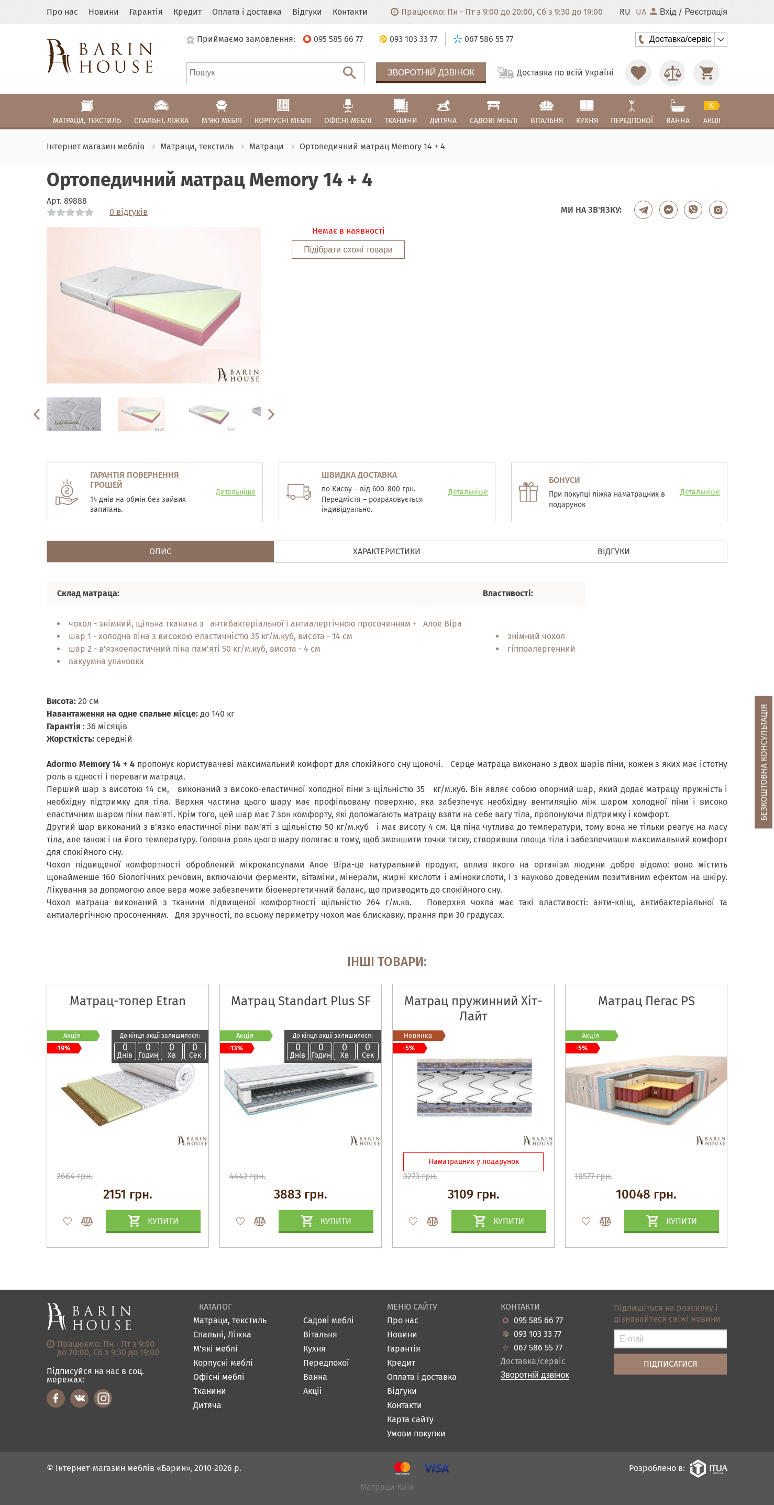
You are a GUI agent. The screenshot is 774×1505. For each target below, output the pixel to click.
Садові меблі (328, 1320)
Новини (104, 12)
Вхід (663, 12)
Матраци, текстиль (230, 1320)
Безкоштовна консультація (764, 762)
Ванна (315, 1377)
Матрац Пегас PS (646, 1001)
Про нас (62, 12)
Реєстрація (705, 12)
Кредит (187, 12)
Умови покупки (416, 1434)
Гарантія (146, 12)
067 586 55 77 (538, 1348)
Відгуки (307, 12)
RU (625, 12)
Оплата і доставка (247, 12)
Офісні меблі (219, 1377)
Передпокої (326, 1363)
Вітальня (320, 1335)
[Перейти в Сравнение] (672, 73)
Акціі (312, 1391)
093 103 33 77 (537, 1334)
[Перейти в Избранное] (638, 73)
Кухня (314, 1349)
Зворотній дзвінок (431, 72)
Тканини (209, 1391)
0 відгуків (128, 212)
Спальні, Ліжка (222, 1335)
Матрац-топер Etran (128, 1001)
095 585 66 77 (538, 1320)
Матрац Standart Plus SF (301, 1001)
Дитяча (207, 1405)
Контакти (350, 12)
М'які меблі (215, 1349)
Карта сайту (410, 1419)
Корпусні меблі (223, 1363)
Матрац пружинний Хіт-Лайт (473, 1009)
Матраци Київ (387, 1487)
